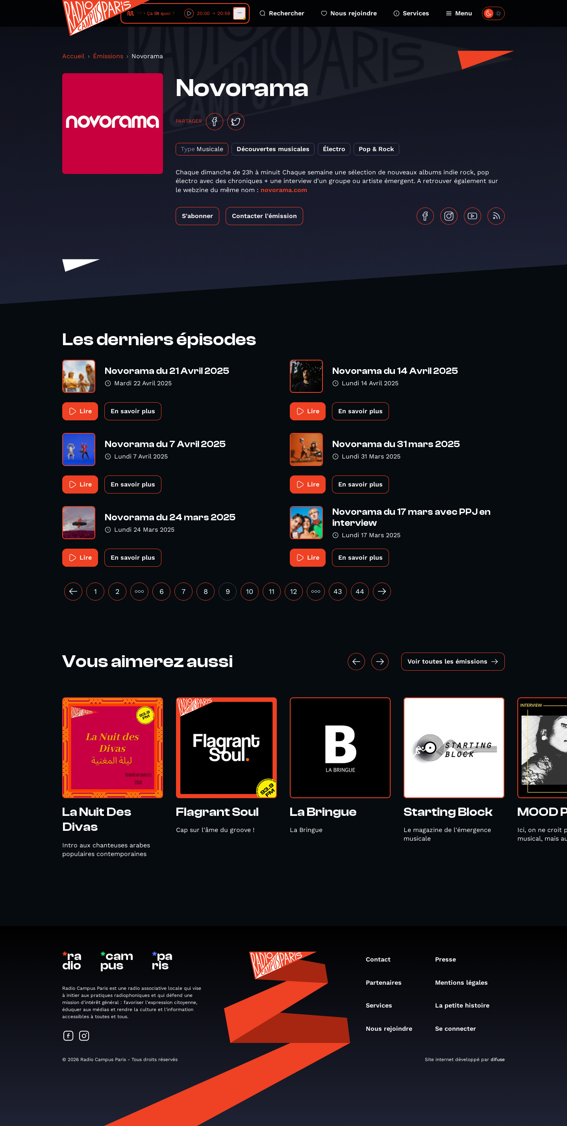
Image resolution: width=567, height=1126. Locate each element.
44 (360, 591)
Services (411, 13)
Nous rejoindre (349, 13)
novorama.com (284, 190)
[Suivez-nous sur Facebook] (68, 1036)
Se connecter (459, 1028)
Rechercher (281, 13)
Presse (449, 959)
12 (293, 591)
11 (271, 591)
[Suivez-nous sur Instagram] (84, 1036)
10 (249, 591)
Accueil (73, 56)
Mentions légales (465, 982)
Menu (459, 13)
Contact (382, 959)
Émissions (108, 56)
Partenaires (388, 982)
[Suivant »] (382, 591)
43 (338, 591)
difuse (498, 1059)
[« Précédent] (73, 591)
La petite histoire (466, 1005)
